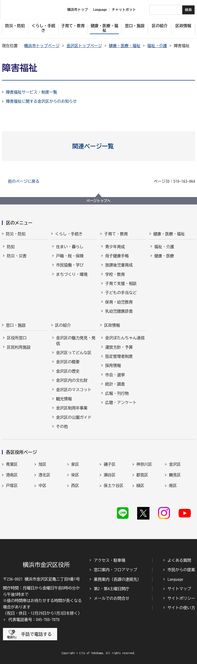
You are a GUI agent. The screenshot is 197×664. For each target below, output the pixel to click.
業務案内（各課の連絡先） (117, 579)
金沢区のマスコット (74, 390)
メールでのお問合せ (111, 598)
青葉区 (12, 464)
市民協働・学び (70, 265)
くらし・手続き (69, 234)
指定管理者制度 (119, 356)
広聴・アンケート (121, 402)
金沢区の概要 (68, 362)
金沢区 (175, 464)
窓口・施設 (16, 325)
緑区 (140, 485)
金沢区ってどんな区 (74, 353)
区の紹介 (63, 325)
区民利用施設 (19, 347)
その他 (62, 426)
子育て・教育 (116, 234)
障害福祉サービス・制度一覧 (31, 92)
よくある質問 (179, 560)
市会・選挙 (115, 375)
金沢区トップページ (84, 46)
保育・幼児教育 (119, 302)
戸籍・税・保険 (70, 256)
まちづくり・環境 (72, 274)
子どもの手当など (121, 293)
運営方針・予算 (119, 347)
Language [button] (100, 9)
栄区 (75, 475)
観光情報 (64, 399)
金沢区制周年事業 (72, 408)
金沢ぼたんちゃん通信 (125, 338)
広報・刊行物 (117, 393)
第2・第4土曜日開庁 (111, 589)
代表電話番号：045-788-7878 (34, 620)
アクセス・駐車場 (109, 560)
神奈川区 (144, 464)
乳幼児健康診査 (119, 311)
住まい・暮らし (70, 247)
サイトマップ (179, 589)
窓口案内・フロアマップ (115, 570)
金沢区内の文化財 (72, 380)
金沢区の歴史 (68, 371)
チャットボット (124, 9)
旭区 (42, 464)
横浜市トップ (77, 9)
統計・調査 (115, 384)
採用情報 (113, 365)
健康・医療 (164, 256)
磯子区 (109, 464)
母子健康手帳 (117, 256)
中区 (42, 485)
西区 (75, 485)
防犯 (11, 247)
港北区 (44, 475)
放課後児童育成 (119, 265)
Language (175, 579)
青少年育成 (115, 247)
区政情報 (112, 325)
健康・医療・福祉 (124, 46)
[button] (98, 146)
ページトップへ (98, 200)
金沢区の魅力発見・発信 (76, 340)
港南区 (12, 475)
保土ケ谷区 (113, 485)
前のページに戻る (23, 181)
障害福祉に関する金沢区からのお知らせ (41, 101)
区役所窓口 (17, 338)
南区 (173, 485)
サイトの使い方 (181, 608)
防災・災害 (17, 256)
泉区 (75, 464)
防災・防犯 (16, 234)
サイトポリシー (181, 598)
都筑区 (142, 475)
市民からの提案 (181, 570)
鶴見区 (175, 475)
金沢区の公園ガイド (74, 417)
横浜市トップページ (42, 46)
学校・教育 (115, 274)
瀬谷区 (109, 475)
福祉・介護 (157, 46)
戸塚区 (12, 485)
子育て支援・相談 (121, 283)
